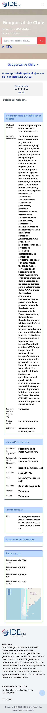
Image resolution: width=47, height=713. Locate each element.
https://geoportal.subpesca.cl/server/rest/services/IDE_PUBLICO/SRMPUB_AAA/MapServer (29, 522)
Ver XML (21, 92)
